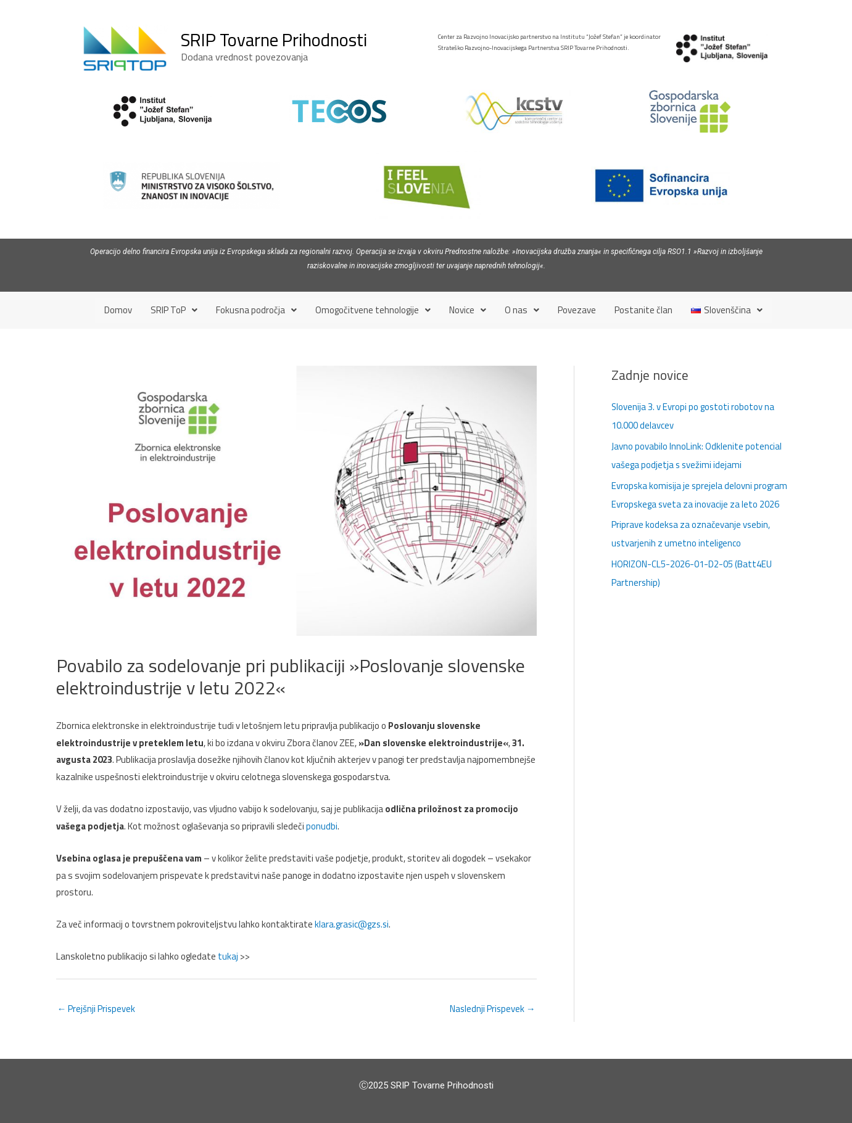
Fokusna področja (256, 310)
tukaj (228, 956)
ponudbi (321, 825)
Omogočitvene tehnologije (373, 310)
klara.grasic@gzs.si (353, 924)
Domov (118, 310)
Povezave (577, 310)
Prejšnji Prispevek (96, 1009)
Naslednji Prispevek (492, 1009)
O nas (522, 310)
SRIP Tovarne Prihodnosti (274, 39)
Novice (467, 310)
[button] (174, 310)
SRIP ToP (174, 310)
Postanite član (643, 310)
